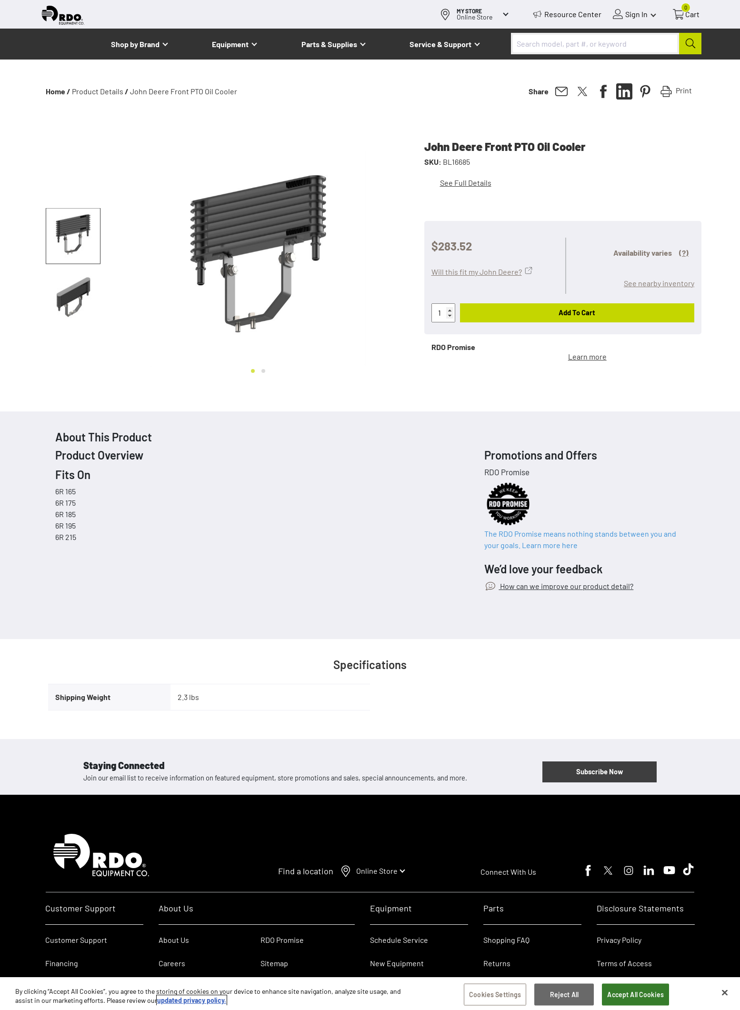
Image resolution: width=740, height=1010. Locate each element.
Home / (58, 91)
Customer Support (76, 939)
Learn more (587, 356)
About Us (174, 939)
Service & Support (440, 44)
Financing (61, 963)
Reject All (564, 995)
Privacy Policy (619, 939)
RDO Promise (282, 939)
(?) (684, 252)
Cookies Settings (495, 995)
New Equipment (397, 963)
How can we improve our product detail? (566, 585)
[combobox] (606, 43)
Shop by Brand (135, 44)
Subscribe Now (599, 771)
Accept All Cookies (635, 995)
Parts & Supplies (329, 44)
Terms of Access (624, 963)
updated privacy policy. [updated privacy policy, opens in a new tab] (191, 1001)
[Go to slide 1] (253, 371)
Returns (496, 963)
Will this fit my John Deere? (476, 271)
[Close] (724, 993)
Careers (172, 963)
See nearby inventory (659, 283)
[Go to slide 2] (263, 371)
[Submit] (690, 43)
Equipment (230, 44)
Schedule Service (399, 939)
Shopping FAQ (506, 939)
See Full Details (465, 182)
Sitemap (274, 963)
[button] (73, 236)
